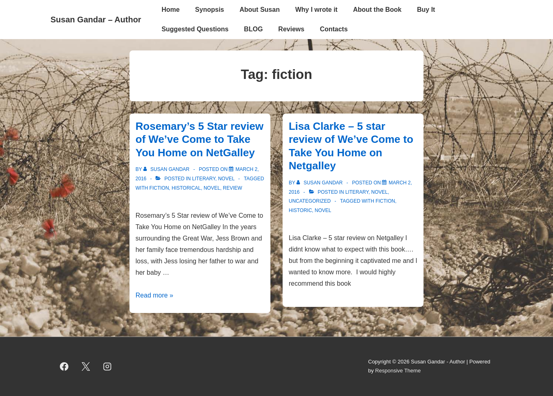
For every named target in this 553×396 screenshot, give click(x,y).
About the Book (377, 9)
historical (186, 188)
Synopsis (209, 9)
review (232, 188)
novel (226, 179)
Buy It (426, 9)
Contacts (333, 29)
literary (203, 179)
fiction (159, 188)
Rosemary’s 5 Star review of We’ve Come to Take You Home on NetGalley (199, 139)
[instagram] (107, 366)
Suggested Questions (195, 29)
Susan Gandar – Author (95, 19)
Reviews (291, 29)
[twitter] (86, 366)
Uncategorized (310, 201)
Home (171, 9)
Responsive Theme (398, 371)
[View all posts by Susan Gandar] (167, 169)
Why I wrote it (316, 9)
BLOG (253, 29)
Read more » (154, 295)
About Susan (259, 9)
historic (300, 210)
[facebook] (64, 366)
